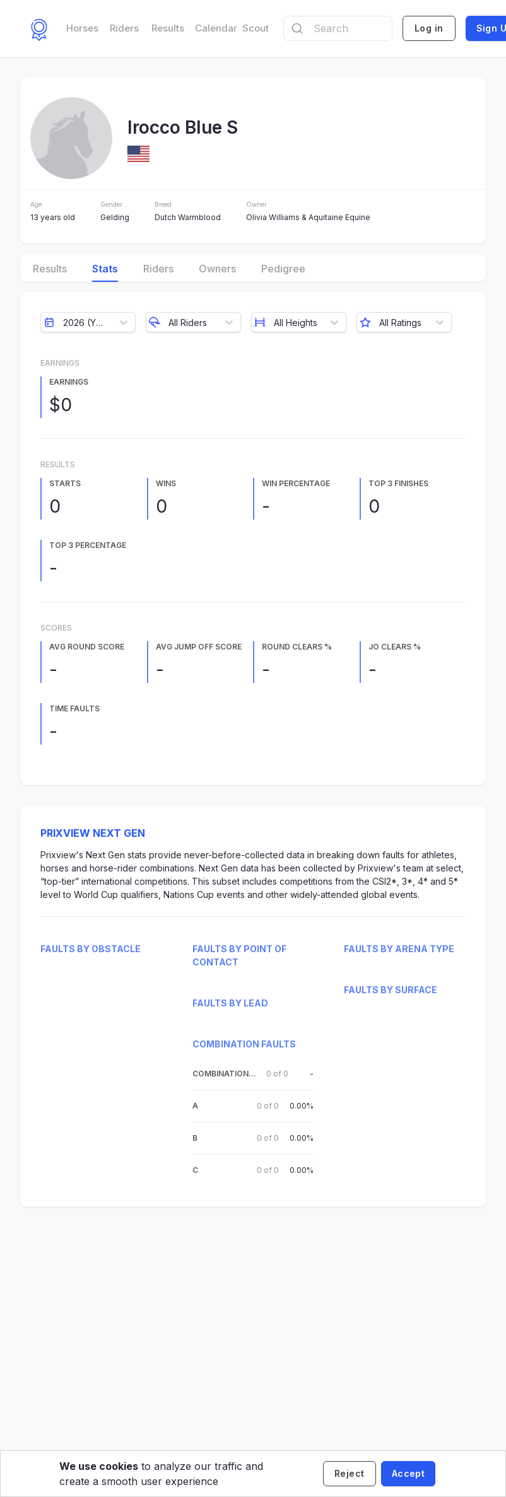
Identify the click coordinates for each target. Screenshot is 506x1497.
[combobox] (337, 28)
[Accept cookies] (408, 1473)
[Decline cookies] (349, 1473)
